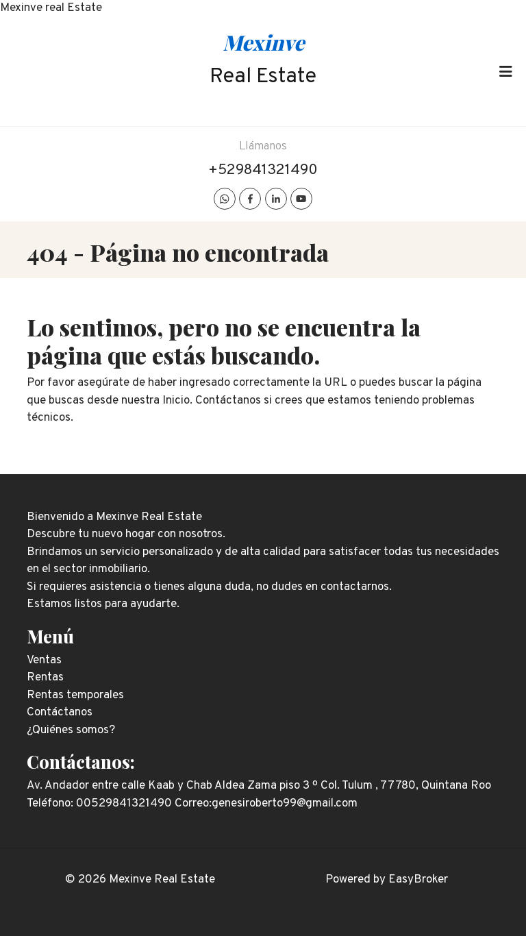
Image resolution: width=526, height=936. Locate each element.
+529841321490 (263, 170)
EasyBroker (418, 879)
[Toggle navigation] (505, 72)
